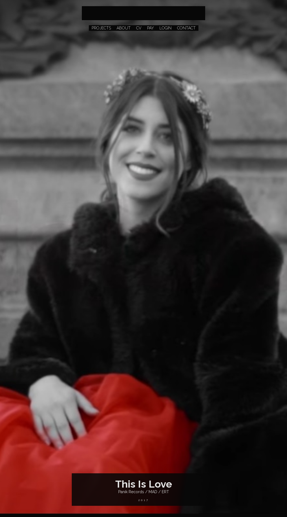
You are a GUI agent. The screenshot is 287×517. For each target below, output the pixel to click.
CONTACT (186, 28)
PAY (150, 28)
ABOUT (124, 28)
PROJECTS (101, 28)
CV (139, 28)
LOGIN (165, 28)
